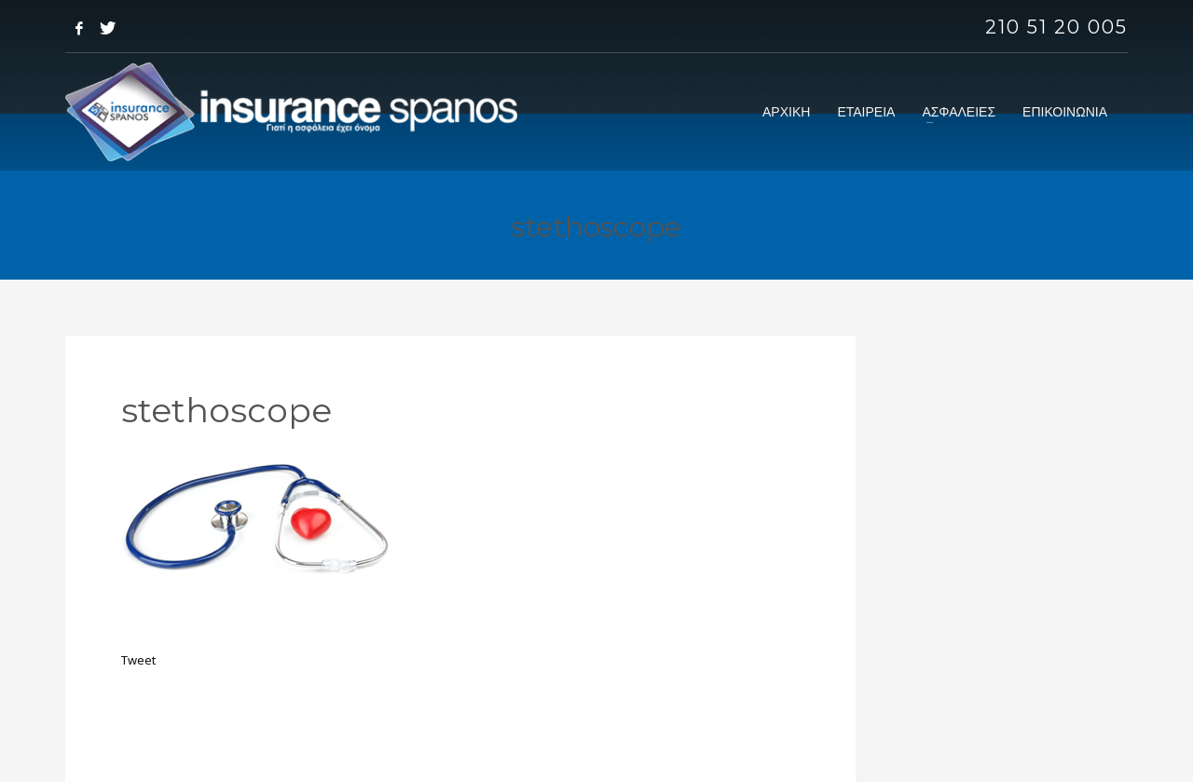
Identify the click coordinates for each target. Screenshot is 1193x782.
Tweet (138, 660)
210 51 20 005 (1056, 27)
